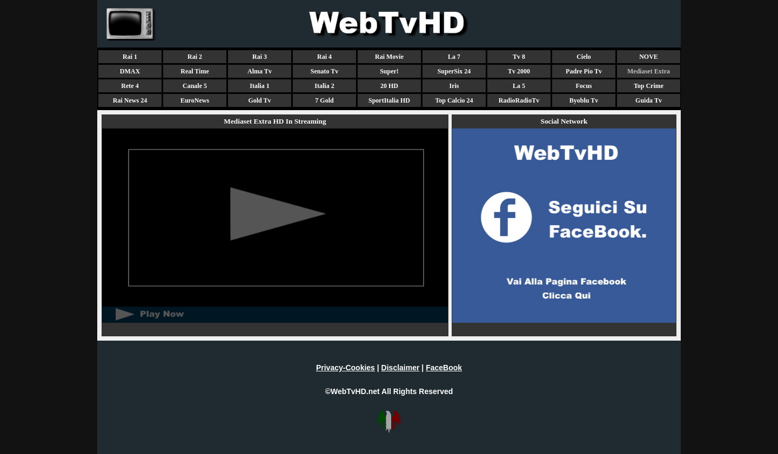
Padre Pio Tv (584, 71)
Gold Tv (259, 100)
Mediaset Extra (648, 71)
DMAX (130, 71)
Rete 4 (129, 86)
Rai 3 (259, 56)
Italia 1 (259, 86)
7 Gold (324, 100)
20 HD (389, 86)
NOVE (648, 56)
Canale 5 (195, 86)
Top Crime (648, 86)
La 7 (454, 56)
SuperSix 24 (454, 71)
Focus (584, 86)
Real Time (194, 71)
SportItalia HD (389, 100)
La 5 (519, 86)
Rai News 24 (130, 100)
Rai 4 (324, 56)
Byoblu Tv (583, 100)
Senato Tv (324, 71)
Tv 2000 (519, 71)
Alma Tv (259, 71)
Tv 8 (519, 56)
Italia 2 (324, 86)
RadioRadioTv (519, 100)
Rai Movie (389, 56)
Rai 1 (130, 56)
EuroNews (194, 100)
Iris (454, 86)
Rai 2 (194, 56)
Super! (389, 71)
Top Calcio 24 (454, 100)
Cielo (583, 56)
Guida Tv (648, 100)
